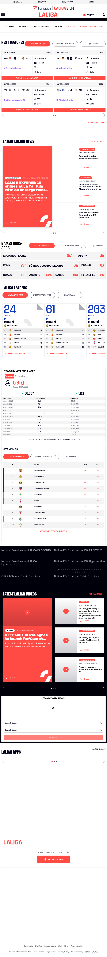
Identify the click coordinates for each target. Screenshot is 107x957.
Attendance (9, 376)
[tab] (37, 43)
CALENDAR (9, 27)
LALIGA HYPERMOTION (65, 44)
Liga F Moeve (93, 44)
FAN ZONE (58, 27)
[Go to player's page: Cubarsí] (101, 330)
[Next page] (104, 761)
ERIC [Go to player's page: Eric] (100, 334)
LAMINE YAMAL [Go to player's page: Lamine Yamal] (20, 339)
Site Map (38, 946)
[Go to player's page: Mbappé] (34, 314)
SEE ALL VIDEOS (96, 594)
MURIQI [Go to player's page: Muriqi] (17, 334)
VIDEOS (71, 27)
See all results (97, 122)
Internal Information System (20, 952)
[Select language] (91, 14)
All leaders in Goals (15, 354)
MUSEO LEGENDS (40, 27)
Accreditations (50, 946)
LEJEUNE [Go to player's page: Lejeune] (101, 347)
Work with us (63, 946)
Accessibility (39, 952)
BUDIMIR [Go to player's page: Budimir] (17, 343)
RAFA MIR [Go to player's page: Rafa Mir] (60, 347)
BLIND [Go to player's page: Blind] (100, 339)
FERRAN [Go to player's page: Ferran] (17, 347)
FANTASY (23, 27)
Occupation (20, 376)
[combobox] (53, 722)
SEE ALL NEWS (97, 141)
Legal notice (51, 952)
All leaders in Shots (57, 354)
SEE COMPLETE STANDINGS (53, 531)
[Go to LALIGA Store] (53, 8)
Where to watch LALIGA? (91, 27)
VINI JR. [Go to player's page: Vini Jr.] (59, 339)
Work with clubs (77, 946)
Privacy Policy (63, 952)
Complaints (28, 946)
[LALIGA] (48, 14)
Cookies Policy (77, 952)
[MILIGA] (103, 14)
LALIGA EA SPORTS (37, 44)
